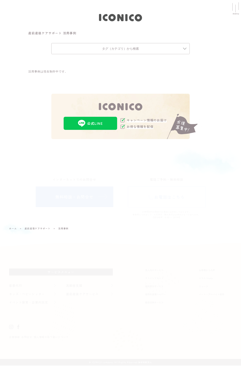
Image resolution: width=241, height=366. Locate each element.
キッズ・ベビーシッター (27, 294)
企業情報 (14, 337)
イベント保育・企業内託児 (29, 302)
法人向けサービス (154, 270)
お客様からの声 (207, 270)
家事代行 (15, 286)
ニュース (203, 286)
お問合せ (27, 337)
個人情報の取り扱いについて (51, 337)
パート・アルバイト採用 (211, 294)
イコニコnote (206, 278)
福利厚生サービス (154, 286)
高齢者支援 (74, 286)
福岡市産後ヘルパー (155, 294)
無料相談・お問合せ (74, 197)
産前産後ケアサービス (83, 294)
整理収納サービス (154, 302)
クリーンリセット (154, 278)
